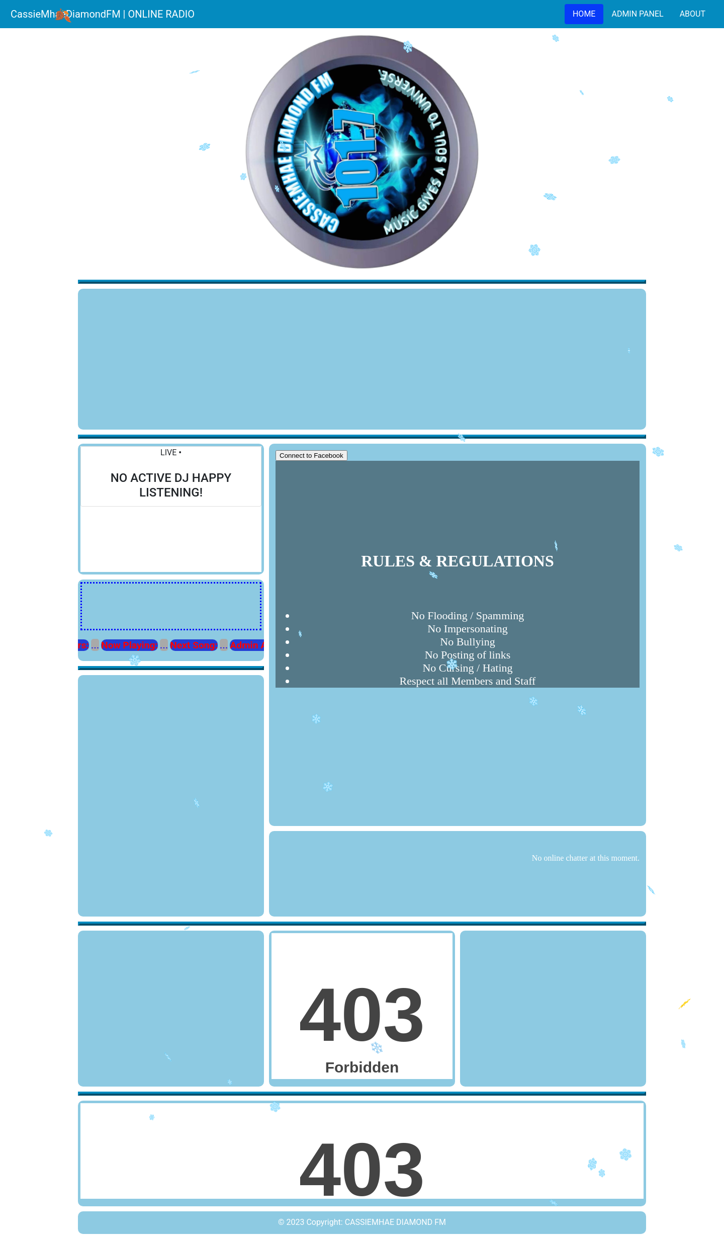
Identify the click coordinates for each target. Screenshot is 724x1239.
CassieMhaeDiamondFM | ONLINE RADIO (103, 14)
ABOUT (692, 14)
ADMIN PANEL (637, 14)
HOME (584, 14)
